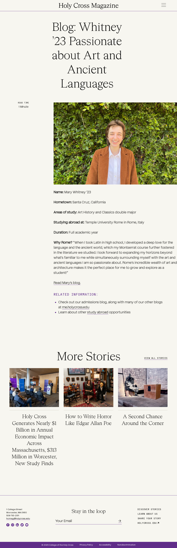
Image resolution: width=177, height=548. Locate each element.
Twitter (22, 524)
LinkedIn (17, 524)
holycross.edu (147, 523)
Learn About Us (148, 514)
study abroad (97, 312)
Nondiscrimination (126, 545)
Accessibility (105, 545)
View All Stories (156, 357)
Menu (163, 5)
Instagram (12, 524)
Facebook (7, 524)
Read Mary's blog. (67, 283)
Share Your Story (149, 518)
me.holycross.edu (75, 307)
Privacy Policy (86, 545)
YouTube (26, 524)
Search (172, 5)
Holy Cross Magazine (88, 6)
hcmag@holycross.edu (18, 518)
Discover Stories (149, 509)
